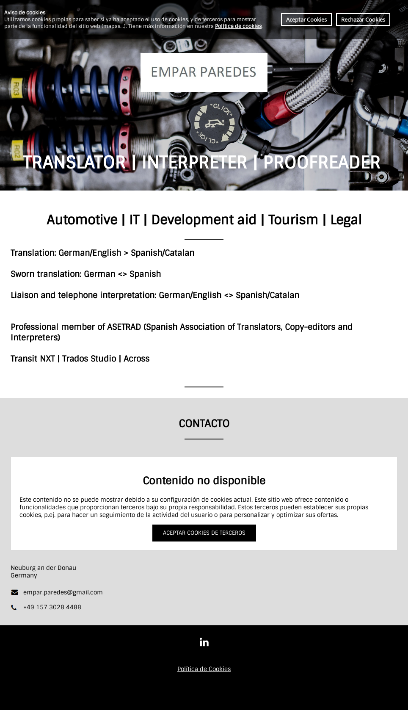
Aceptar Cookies (306, 19)
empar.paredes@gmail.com (63, 592)
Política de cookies (238, 26)
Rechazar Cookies (363, 19)
